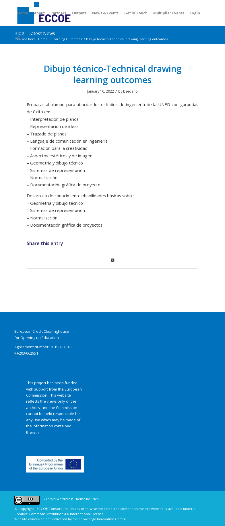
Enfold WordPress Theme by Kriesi (72, 499)
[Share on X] (112, 260)
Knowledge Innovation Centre (102, 519)
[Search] (19, 38)
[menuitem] (22, 13)
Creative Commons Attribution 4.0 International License (59, 514)
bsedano (130, 91)
